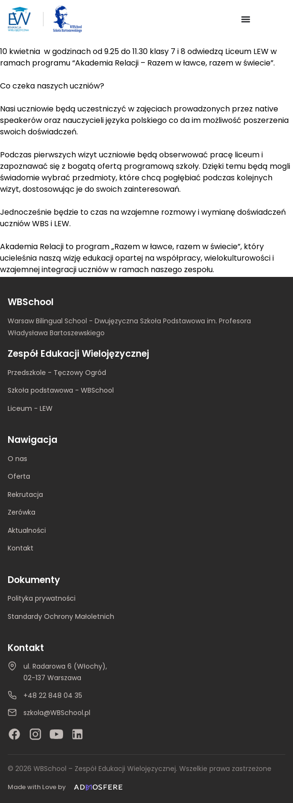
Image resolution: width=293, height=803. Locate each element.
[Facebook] (14, 734)
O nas (17, 458)
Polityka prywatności (42, 599)
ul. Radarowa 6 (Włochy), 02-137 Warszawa (65, 672)
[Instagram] (35, 734)
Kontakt (20, 548)
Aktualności (27, 530)
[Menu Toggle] (245, 19)
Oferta (19, 476)
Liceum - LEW (30, 408)
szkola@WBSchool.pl (56, 713)
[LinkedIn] (77, 734)
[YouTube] (56, 734)
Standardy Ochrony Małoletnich (61, 616)
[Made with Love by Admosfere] (67, 787)
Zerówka (21, 512)
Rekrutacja (25, 494)
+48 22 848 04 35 (52, 695)
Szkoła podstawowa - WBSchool (61, 390)
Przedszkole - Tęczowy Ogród (57, 372)
